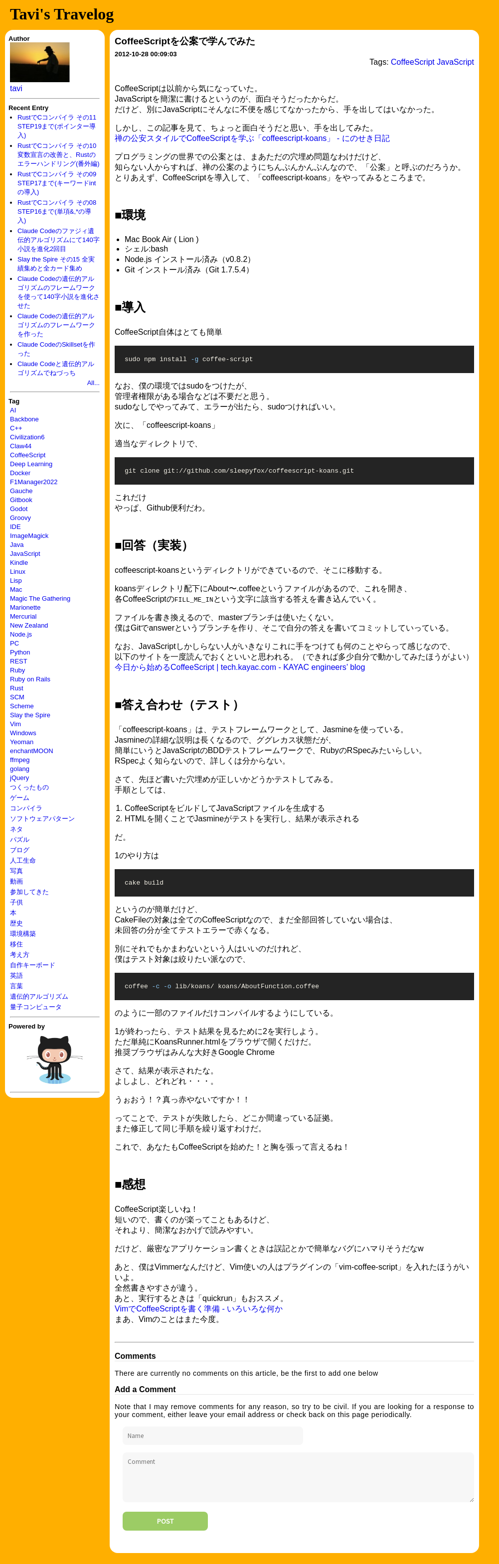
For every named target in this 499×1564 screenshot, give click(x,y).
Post (165, 1527)
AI (13, 410)
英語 (16, 975)
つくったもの (29, 787)
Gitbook (21, 500)
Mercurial (23, 616)
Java (16, 544)
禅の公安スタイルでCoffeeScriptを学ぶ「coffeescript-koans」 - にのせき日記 (252, 138)
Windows (23, 733)
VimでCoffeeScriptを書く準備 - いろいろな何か (199, 1314)
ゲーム (19, 797)
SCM (17, 697)
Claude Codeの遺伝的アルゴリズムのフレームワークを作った (56, 325)
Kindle (19, 562)
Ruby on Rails (30, 679)
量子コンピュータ (36, 1007)
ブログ (19, 850)
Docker (20, 473)
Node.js (21, 634)
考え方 (19, 954)
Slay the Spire (30, 715)
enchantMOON (31, 751)
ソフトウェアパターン (42, 818)
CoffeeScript (27, 455)
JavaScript (25, 553)
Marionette (25, 607)
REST (18, 661)
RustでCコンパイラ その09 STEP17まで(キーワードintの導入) (56, 183)
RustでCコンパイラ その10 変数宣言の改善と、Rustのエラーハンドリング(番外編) (58, 154)
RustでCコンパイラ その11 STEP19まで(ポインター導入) (56, 126)
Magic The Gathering (40, 598)
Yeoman (21, 742)
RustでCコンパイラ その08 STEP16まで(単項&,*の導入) (56, 211)
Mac (16, 589)
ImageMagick (29, 535)
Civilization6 (27, 437)
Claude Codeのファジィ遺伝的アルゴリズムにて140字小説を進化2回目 (58, 240)
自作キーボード (32, 965)
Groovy (20, 517)
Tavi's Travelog (62, 14)
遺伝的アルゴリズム (39, 996)
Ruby (17, 670)
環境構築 (23, 933)
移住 (16, 944)
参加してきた (29, 892)
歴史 (16, 923)
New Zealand (29, 625)
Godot (18, 509)
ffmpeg (20, 760)
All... (93, 383)
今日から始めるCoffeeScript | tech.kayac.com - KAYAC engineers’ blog (240, 670)
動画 (16, 881)
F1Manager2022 (33, 482)
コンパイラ (26, 808)
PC (14, 643)
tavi (16, 88)
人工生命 (23, 860)
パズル (19, 839)
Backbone (24, 419)
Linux (17, 571)
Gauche (21, 491)
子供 (16, 902)
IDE (15, 526)
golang (19, 769)
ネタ (16, 829)
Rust (16, 688)
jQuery (19, 778)
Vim (15, 724)
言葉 (16, 986)
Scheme (22, 706)
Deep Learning (31, 464)
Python (20, 652)
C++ (16, 428)
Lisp (16, 580)
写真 (16, 871)
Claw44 (20, 446)
